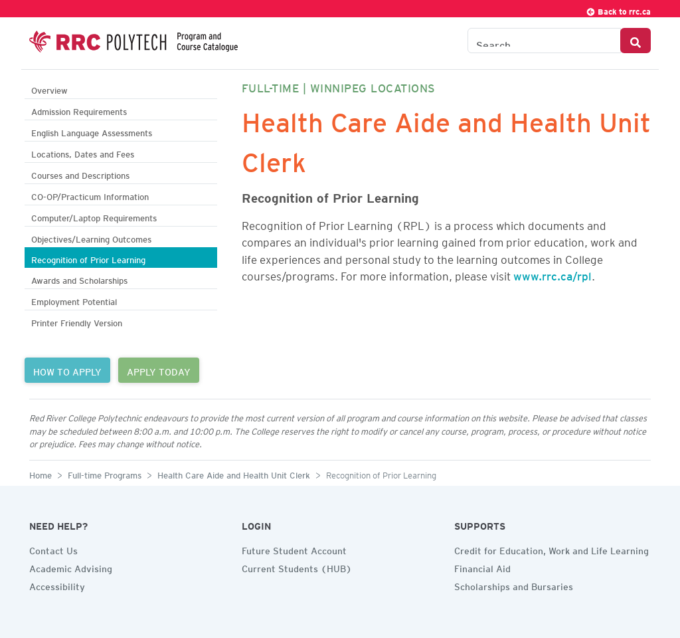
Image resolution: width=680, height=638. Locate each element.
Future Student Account (294, 549)
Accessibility (57, 585)
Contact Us (53, 549)
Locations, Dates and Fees (82, 153)
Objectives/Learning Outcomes (91, 238)
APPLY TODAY (159, 370)
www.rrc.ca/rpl (552, 274)
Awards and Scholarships (79, 279)
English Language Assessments (91, 131)
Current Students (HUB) (297, 567)
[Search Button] (635, 40)
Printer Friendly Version (76, 321)
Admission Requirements (79, 110)
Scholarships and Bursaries (513, 585)
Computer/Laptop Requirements (94, 216)
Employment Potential (74, 300)
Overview (49, 89)
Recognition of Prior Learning (88, 258)
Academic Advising (70, 567)
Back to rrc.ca (618, 10)
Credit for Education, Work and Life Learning (551, 549)
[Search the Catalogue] (544, 40)
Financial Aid (482, 567)
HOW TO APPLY (67, 370)
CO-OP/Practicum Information (90, 195)
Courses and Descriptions (80, 174)
